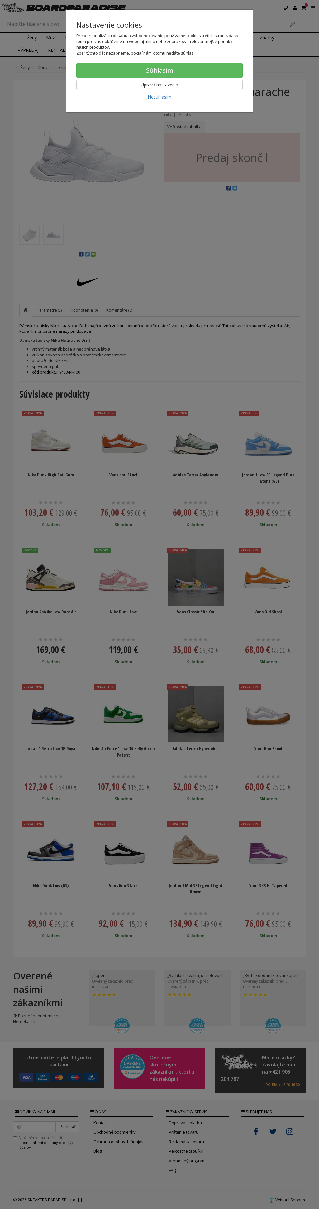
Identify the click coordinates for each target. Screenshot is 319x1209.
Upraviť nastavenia (159, 85)
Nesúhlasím (159, 97)
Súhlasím (159, 70)
